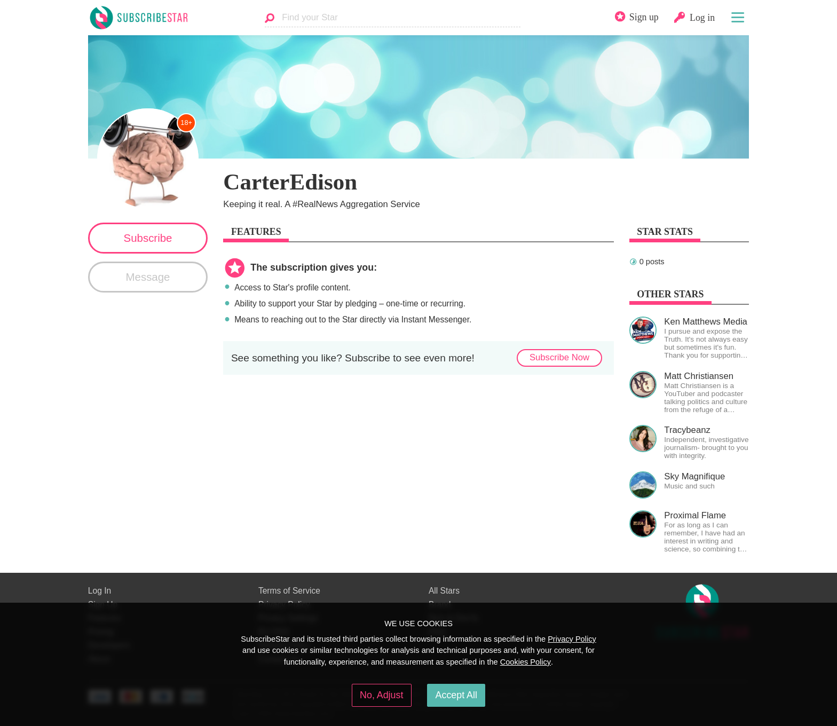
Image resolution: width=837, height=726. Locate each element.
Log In (99, 590)
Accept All (456, 695)
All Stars (444, 590)
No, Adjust (381, 695)
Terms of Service (289, 590)
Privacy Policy (572, 639)
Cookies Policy (525, 662)
